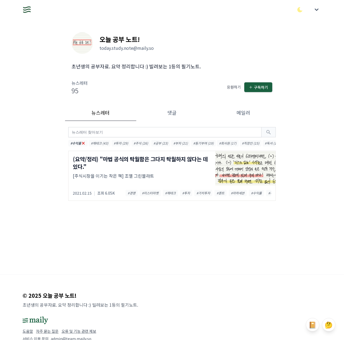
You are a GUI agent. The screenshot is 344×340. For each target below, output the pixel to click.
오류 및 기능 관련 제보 (79, 331)
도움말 (28, 331)
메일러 (243, 112)
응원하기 (234, 87)
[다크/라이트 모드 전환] (300, 9)
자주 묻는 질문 (47, 331)
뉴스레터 (100, 112)
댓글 (172, 112)
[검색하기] (268, 132)
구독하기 (258, 87)
